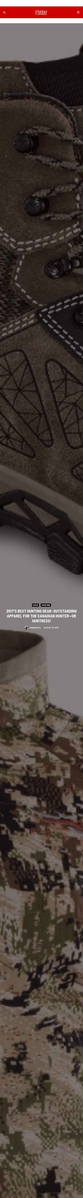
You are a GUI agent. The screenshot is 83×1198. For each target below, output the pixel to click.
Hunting (46, 605)
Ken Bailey (35, 628)
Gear (35, 605)
